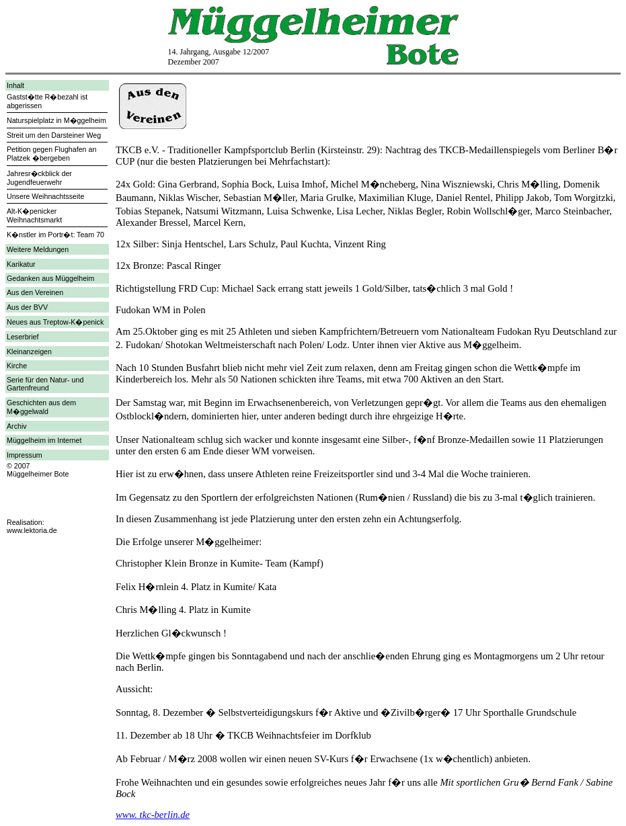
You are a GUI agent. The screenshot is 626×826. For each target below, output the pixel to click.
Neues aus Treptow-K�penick (55, 322)
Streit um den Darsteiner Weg (54, 135)
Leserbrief (22, 337)
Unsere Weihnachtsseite (45, 196)
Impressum (24, 455)
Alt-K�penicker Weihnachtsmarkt (34, 215)
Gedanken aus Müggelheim (50, 278)
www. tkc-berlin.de (153, 814)
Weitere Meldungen (38, 249)
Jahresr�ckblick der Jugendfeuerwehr (39, 177)
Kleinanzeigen (29, 351)
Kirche (17, 366)
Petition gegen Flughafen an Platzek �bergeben (51, 153)
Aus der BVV (27, 307)
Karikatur (21, 264)
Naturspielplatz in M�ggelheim (56, 120)
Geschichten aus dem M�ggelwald (41, 407)
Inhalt (15, 85)
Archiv (17, 426)
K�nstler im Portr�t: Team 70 (55, 235)
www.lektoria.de (32, 530)
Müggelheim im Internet (44, 440)
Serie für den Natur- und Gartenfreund (45, 384)
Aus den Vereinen (35, 292)
